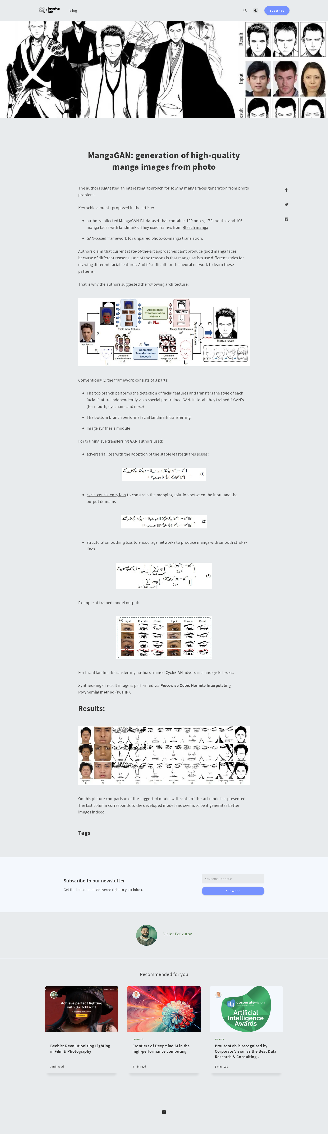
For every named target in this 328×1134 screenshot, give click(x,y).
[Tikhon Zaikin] (54, 995)
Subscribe (277, 10)
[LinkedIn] (164, 1112)
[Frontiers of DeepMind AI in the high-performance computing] (164, 1058)
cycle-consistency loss (106, 494)
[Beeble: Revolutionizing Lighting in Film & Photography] (81, 1052)
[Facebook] (286, 219)
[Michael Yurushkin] (136, 995)
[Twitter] (286, 204)
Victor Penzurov (177, 933)
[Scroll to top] (286, 190)
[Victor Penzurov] (146, 935)
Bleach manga (195, 227)
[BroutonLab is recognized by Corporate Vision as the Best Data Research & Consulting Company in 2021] (246, 1058)
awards (219, 1039)
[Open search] (245, 10)
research (138, 1039)
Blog (73, 10)
